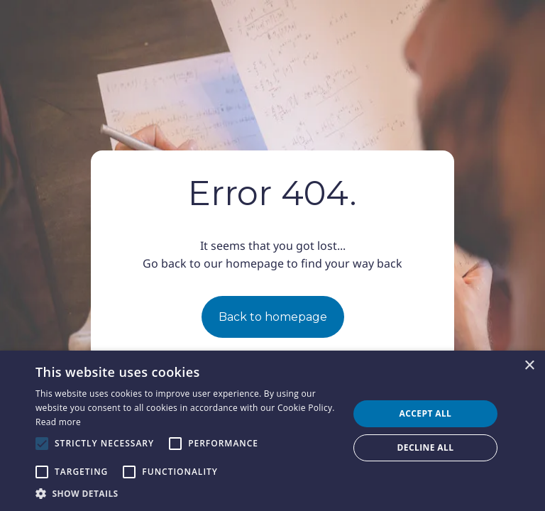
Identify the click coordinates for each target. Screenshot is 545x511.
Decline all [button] (425, 447)
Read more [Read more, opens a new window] (58, 422)
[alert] (272, 431)
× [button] (529, 366)
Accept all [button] (426, 413)
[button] (187, 493)
